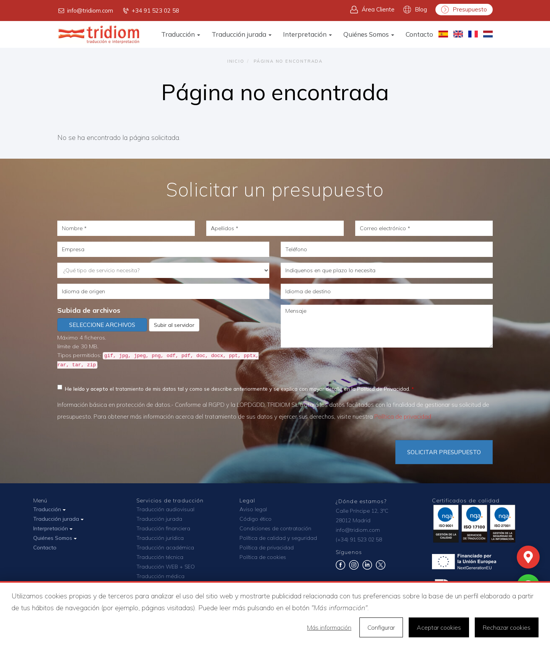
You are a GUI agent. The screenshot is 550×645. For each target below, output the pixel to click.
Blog (415, 9)
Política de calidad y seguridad (278, 538)
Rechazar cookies (507, 627)
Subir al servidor (174, 325)
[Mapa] (528, 557)
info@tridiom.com (85, 10)
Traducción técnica (159, 557)
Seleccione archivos (102, 324)
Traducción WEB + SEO (165, 566)
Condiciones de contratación (275, 528)
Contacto (419, 34)
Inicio (235, 61)
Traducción (180, 34)
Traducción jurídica (160, 538)
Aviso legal (253, 509)
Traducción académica (165, 547)
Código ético (255, 518)
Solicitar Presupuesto (444, 452)
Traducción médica (160, 576)
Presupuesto (464, 9)
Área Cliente (372, 9)
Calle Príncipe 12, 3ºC (362, 510)
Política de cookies (262, 557)
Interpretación (307, 34)
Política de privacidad (402, 416)
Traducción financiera (163, 528)
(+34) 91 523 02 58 (359, 539)
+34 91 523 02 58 (150, 10)
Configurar (381, 627)
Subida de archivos (88, 310)
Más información (329, 627)
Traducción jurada (242, 34)
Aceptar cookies (439, 627)
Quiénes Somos (368, 34)
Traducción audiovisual (165, 509)
